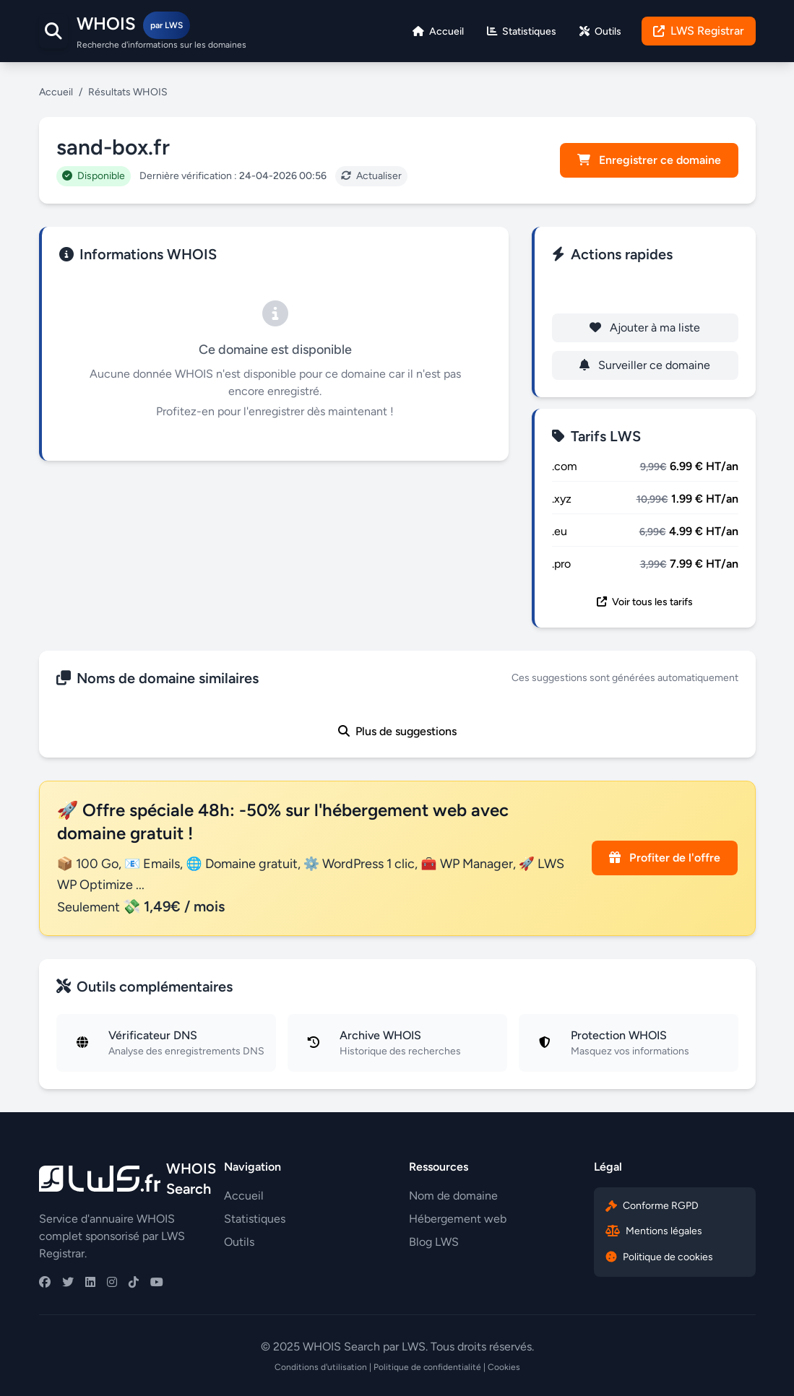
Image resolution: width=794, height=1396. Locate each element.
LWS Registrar (698, 31)
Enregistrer (644, 290)
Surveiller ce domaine (644, 365)
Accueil (56, 92)
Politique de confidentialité (427, 1367)
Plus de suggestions (397, 731)
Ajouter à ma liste (645, 327)
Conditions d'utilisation (321, 1367)
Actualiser (371, 176)
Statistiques (254, 1219)
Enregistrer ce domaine (649, 160)
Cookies (504, 1367)
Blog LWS (434, 1242)
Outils (239, 1242)
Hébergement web (457, 1219)
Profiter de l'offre (664, 857)
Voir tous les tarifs (645, 602)
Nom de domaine (453, 1195)
